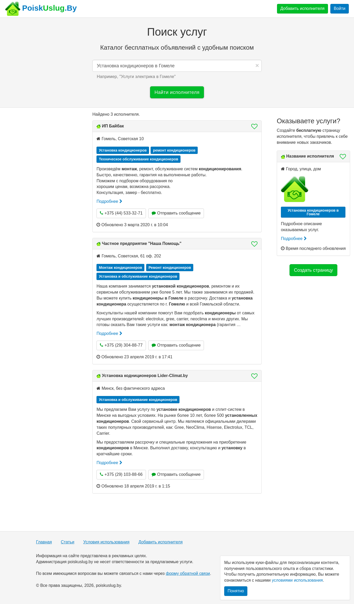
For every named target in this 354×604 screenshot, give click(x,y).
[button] (253, 126)
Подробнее (109, 201)
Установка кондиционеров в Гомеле (313, 212)
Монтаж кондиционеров (120, 267)
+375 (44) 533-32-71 (121, 213)
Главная (44, 542)
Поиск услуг (177, 32)
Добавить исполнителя (302, 8)
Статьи (67, 542)
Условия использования (106, 542)
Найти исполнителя (177, 92)
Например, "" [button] (136, 76)
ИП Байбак (113, 126)
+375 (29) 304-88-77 (121, 345)
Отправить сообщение (176, 213)
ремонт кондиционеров (174, 150)
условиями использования (297, 580)
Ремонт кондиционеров (170, 267)
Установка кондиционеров (123, 150)
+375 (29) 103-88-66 (121, 474)
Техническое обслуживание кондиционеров (138, 159)
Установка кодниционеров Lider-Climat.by (145, 375)
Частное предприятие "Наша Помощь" (142, 243)
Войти (339, 8)
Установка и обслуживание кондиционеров (138, 276)
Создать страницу (313, 270)
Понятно (236, 591)
